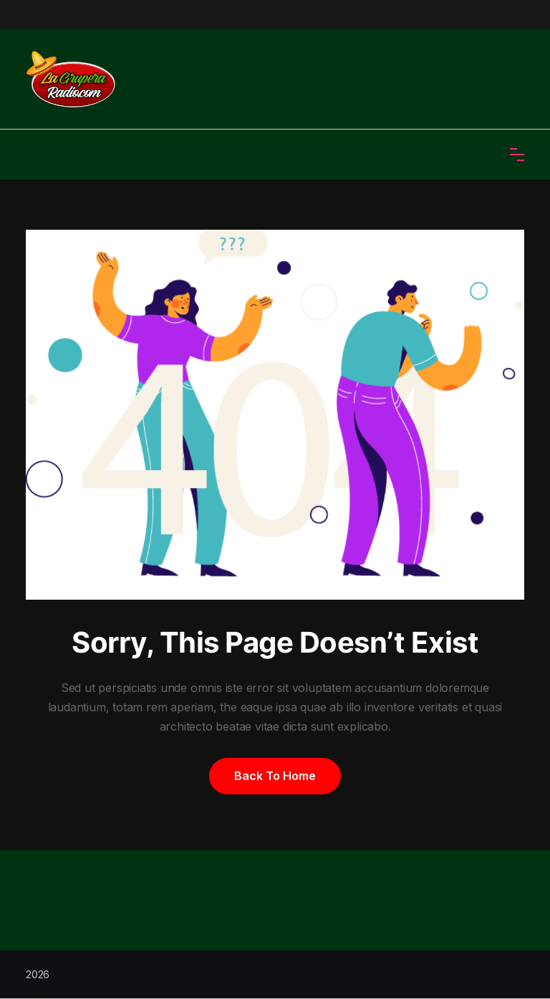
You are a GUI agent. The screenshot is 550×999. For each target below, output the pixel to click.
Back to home (275, 776)
